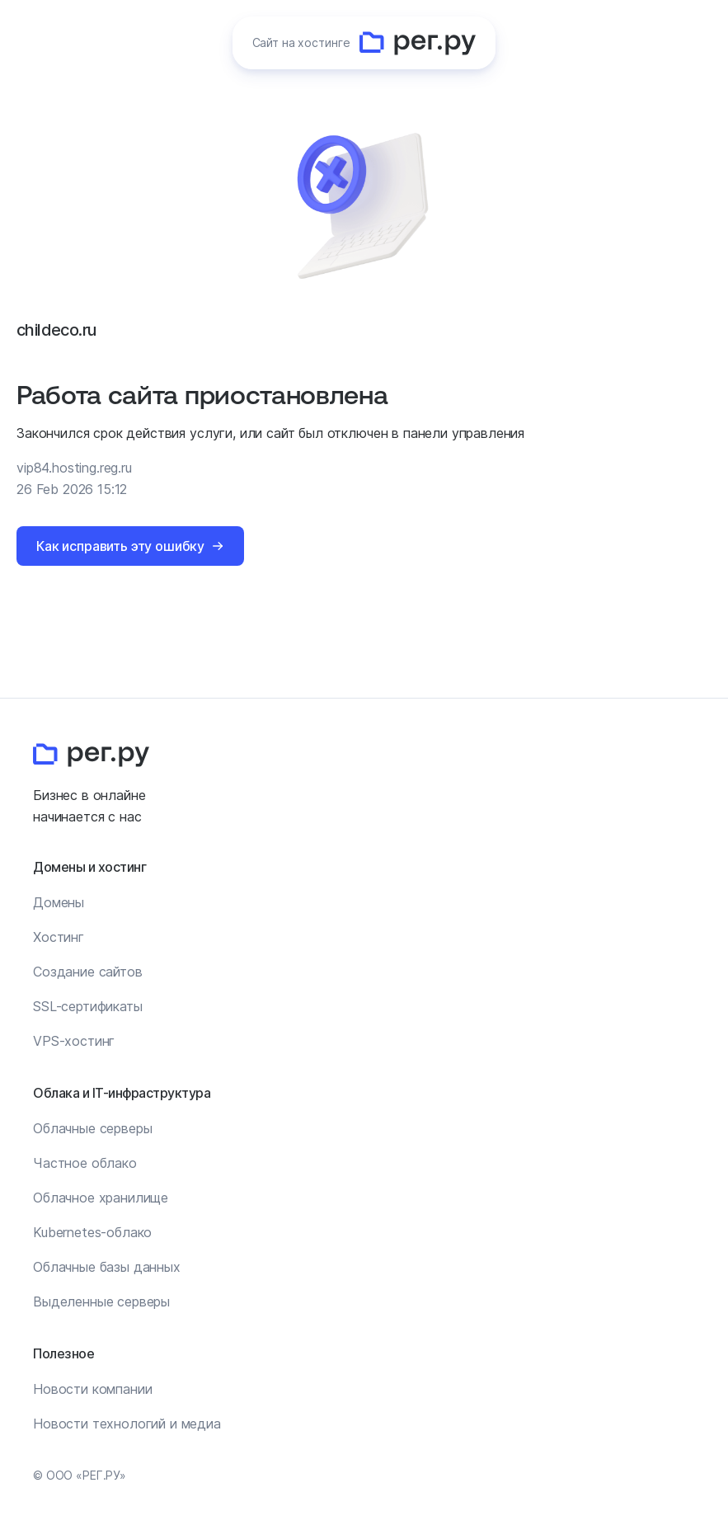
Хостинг (58, 937)
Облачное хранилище (100, 1197)
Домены (58, 902)
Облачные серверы (92, 1128)
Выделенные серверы (101, 1301)
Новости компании (92, 1389)
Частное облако (85, 1163)
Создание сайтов (88, 971)
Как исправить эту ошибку (120, 546)
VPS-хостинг (74, 1041)
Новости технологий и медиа (127, 1423)
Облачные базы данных (107, 1267)
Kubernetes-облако (92, 1232)
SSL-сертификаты (88, 1006)
